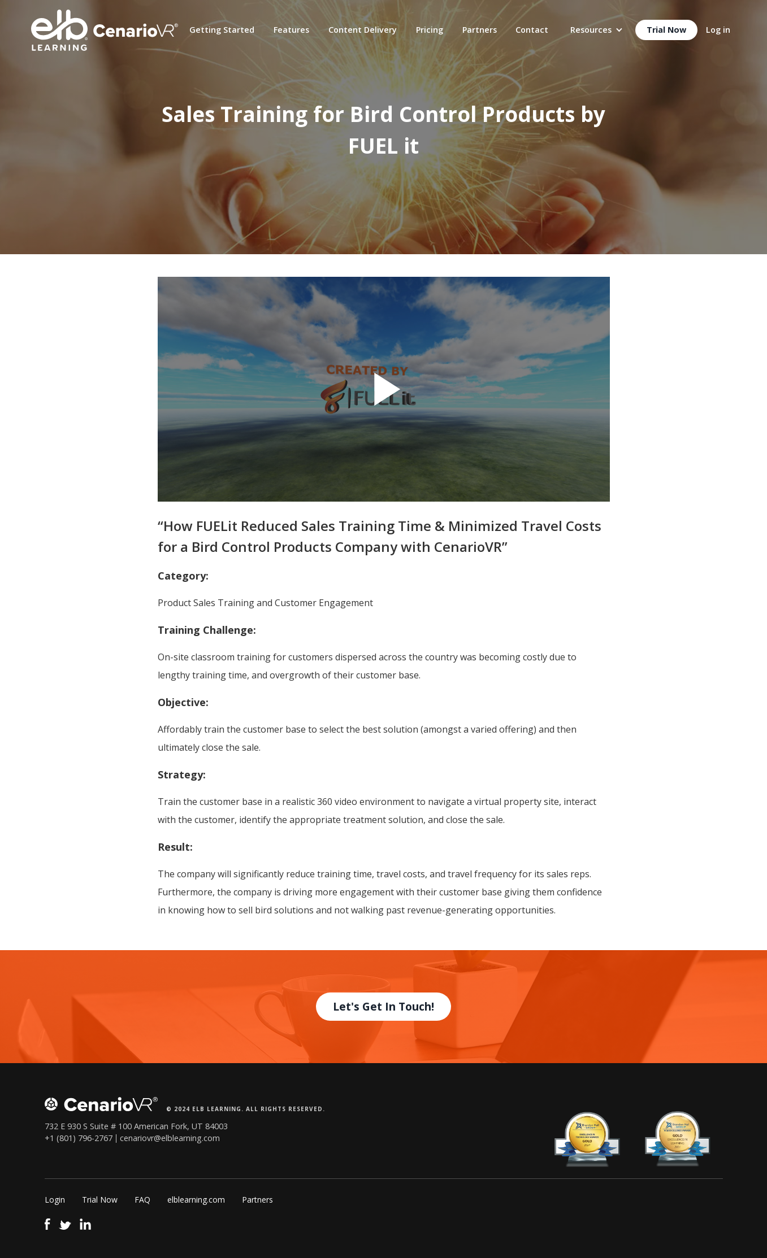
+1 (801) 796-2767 (78, 1138)
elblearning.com (196, 1199)
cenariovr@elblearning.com (170, 1138)
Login (55, 1199)
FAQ (142, 1199)
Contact (531, 29)
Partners (479, 29)
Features (291, 29)
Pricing (429, 29)
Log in (718, 29)
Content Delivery (362, 29)
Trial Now (666, 29)
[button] (596, 30)
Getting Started (221, 29)
